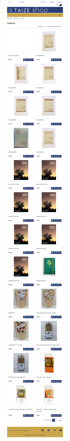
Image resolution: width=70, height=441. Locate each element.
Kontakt (18, 430)
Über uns (11, 430)
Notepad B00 (12, 87)
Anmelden (51, 2)
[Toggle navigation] (60, 14)
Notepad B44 (39, 152)
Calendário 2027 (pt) (13, 280)
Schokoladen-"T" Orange (15, 345)
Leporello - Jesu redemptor (43, 377)
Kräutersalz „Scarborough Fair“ (16, 377)
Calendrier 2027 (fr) (13, 216)
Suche (21, 2)
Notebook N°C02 (41, 280)
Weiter (60, 420)
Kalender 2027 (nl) (41, 248)
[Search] (13, 2)
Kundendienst (25, 430)
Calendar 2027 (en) (41, 216)
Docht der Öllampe (13, 55)
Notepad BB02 (12, 120)
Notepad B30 (39, 87)
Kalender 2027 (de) (13, 184)
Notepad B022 (40, 55)
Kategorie (16, 18)
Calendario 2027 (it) (13, 248)
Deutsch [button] (43, 2)
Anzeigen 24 (40, 26)
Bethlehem (11, 313)
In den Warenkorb (28, 59)
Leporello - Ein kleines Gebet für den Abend (20, 409)
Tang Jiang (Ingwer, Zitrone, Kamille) (46, 313)
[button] (59, 5)
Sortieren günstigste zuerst (54, 26)
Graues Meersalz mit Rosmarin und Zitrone (48, 345)
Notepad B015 (40, 120)
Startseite (9, 18)
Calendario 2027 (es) (41, 184)
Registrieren (60, 2)
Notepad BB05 (12, 152)
